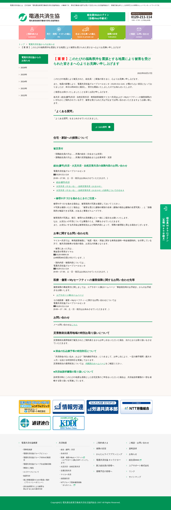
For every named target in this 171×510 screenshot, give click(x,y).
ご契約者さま (32, 32)
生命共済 (64, 453)
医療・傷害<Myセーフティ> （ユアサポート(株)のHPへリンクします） (75, 460)
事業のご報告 (28, 468)
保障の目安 (112, 32)
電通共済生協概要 (29, 443)
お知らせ (133, 454)
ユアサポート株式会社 (139, 465)
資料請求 (133, 448)
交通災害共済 (66, 471)
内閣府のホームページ (96, 363)
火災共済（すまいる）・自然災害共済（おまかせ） (79, 186)
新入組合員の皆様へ (105, 465)
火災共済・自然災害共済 (70, 467)
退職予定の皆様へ (104, 471)
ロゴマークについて (31, 472)
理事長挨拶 (27, 450)
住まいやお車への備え (85, 32)
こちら (74, 325)
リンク (132, 471)
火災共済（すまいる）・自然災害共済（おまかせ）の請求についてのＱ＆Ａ (90, 190)
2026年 (24, 67)
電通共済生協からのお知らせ (42, 44)
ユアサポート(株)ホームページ (70, 295)
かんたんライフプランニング (109, 454)
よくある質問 (101, 127)
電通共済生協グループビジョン (35, 453)
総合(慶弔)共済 (63, 182)
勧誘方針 (26, 476)
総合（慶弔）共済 (68, 450)
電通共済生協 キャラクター (108, 460)
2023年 (24, 88)
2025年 (24, 74)
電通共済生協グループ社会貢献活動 (37, 464)
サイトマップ (135, 477)
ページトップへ (85, 1)
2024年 (24, 81)
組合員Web (135, 460)
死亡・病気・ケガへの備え (58, 32)
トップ (22, 44)
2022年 (24, 95)
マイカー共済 (66, 474)
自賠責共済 (65, 478)
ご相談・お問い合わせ (139, 32)
